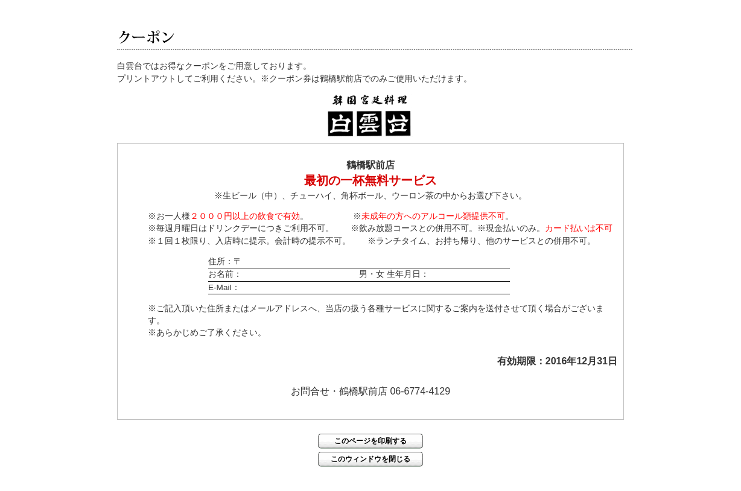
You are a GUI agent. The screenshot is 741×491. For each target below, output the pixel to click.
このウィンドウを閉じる (370, 459)
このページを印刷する (370, 441)
